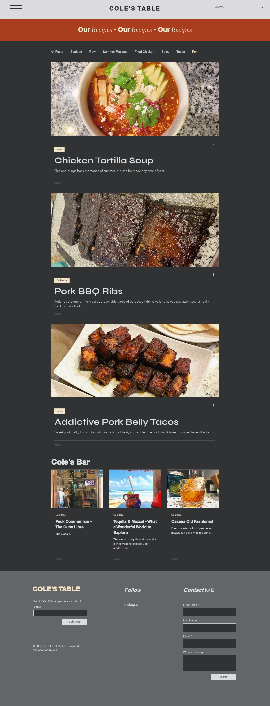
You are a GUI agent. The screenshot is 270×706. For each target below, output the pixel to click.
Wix (55, 650)
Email (37, 606)
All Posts (57, 51)
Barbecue (62, 280)
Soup (59, 149)
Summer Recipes (115, 51)
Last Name (190, 620)
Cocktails (60, 514)
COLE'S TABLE (134, 8)
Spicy (165, 51)
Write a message (193, 652)
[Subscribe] (74, 622)
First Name (190, 604)
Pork (195, 51)
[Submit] (223, 677)
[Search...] (234, 7)
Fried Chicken (144, 51)
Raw (92, 51)
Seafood (76, 51)
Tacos (180, 51)
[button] (16, 7)
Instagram (132, 604)
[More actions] (215, 144)
